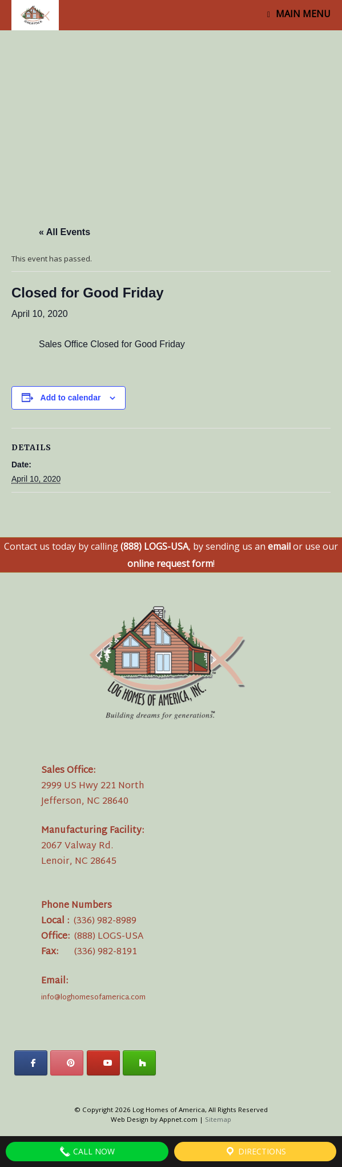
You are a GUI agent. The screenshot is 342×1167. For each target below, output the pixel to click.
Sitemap (218, 1119)
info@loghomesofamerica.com (93, 998)
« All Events (64, 232)
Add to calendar (71, 397)
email (279, 546)
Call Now (87, 1151)
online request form (170, 563)
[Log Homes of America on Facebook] (30, 1062)
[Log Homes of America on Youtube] (103, 1062)
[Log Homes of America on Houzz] (139, 1062)
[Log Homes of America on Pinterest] (66, 1062)
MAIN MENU (299, 13)
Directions (255, 1151)
